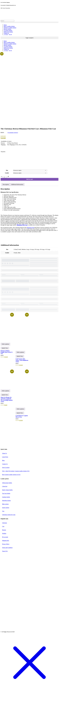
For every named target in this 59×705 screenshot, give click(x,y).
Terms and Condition (7, 560)
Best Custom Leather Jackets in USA (11, 487)
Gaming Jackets (6, 509)
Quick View (5, 360)
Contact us (6, 33)
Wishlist (4, 546)
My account (5, 549)
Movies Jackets (7, 29)
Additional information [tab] (17, 197)
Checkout (4, 535)
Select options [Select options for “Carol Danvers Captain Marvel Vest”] (20, 421)
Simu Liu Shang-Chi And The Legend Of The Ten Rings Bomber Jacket (7, 412)
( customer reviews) (13, 145)
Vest (3, 523)
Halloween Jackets (8, 31)
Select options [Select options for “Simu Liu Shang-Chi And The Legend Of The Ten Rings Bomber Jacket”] (5, 403)
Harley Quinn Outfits (7, 502)
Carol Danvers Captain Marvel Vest (22, 428)
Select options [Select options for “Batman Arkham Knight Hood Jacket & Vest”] (5, 356)
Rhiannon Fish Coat (22, 237)
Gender (7, 185)
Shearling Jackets (6, 513)
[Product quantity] (5, 189)
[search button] (29, 22)
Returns (4, 542)
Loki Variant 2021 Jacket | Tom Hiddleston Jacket (22, 373)
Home (5, 25)
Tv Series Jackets (8, 30)
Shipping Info (5, 553)
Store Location (5, 480)
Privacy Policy (5, 556)
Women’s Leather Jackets (10, 27)
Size (7, 182)
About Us (4, 465)
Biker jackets (5, 516)
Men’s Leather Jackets (9, 26)
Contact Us (5, 476)
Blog (3, 473)
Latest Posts (5, 469)
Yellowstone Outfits (7, 495)
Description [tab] (6, 197)
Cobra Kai (4, 498)
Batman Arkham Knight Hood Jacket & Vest (7, 365)
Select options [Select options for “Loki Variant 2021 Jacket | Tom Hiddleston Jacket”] (20, 364)
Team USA (5, 563)
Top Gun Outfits (6, 505)
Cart (3, 538)
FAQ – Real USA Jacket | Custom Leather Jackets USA (15, 483)
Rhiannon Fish (30, 240)
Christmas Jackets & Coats (8, 527)
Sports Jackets (5, 520)
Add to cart (29, 191)
